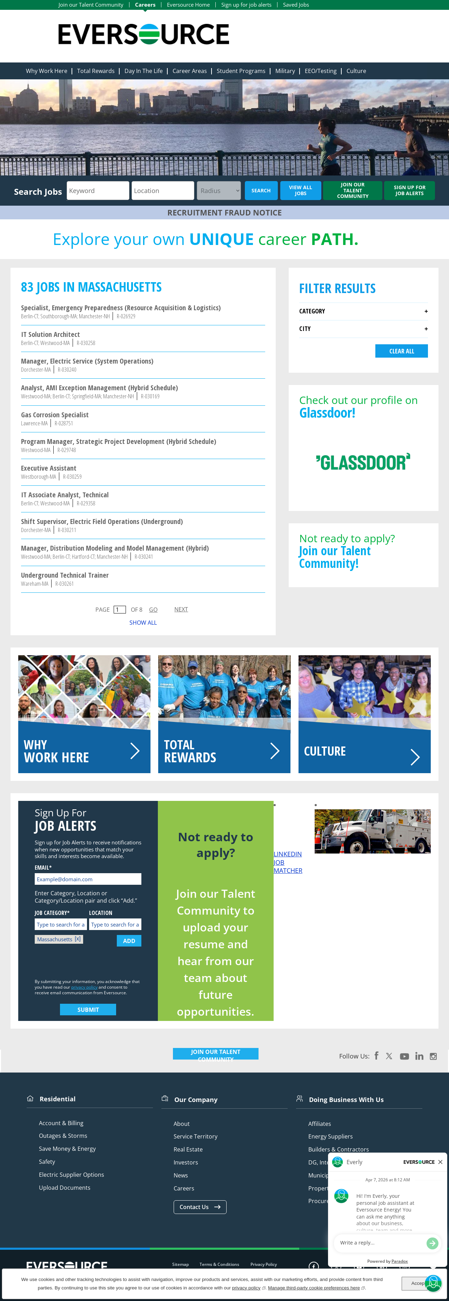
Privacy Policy (263, 1264)
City (304, 328)
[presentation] (88, 963)
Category (312, 311)
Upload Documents (65, 1188)
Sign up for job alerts (246, 4)
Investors (186, 1162)
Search (261, 190)
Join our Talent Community (91, 4)
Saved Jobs (296, 4)
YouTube (404, 1055)
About (182, 1124)
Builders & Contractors (338, 1149)
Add (129, 941)
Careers (145, 4)
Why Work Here (46, 71)
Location (100, 913)
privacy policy (84, 987)
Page (102, 609)
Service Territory (195, 1136)
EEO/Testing (321, 71)
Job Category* (52, 913)
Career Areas (190, 71)
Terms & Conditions (219, 1264)
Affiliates (319, 1124)
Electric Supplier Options (71, 1175)
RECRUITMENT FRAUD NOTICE (224, 212)
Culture (356, 71)
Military (285, 71)
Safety (47, 1162)
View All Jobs (300, 190)
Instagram (433, 1055)
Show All (143, 622)
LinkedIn (419, 1055)
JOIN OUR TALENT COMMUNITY (215, 1055)
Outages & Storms (63, 1136)
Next (181, 609)
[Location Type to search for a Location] (115, 924)
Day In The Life (144, 71)
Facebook (377, 1055)
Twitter (389, 1055)
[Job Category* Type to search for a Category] (61, 924)
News (181, 1175)
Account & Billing (61, 1123)
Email (42, 867)
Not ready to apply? (363, 550)
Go (153, 609)
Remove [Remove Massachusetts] (78, 939)
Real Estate (188, 1149)
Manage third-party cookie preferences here (316, 1287)
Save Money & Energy (67, 1149)
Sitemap (180, 1264)
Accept (418, 1283)
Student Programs (241, 71)
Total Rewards (96, 71)
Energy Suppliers (330, 1136)
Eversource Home (188, 4)
